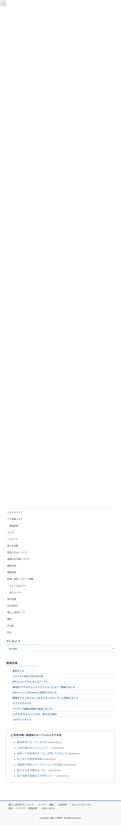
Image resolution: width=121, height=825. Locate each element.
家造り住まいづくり (17, 552)
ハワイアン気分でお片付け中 (27, 676)
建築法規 (11, 565)
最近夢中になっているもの (32, 742)
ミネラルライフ (15, 512)
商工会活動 (12, 545)
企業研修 (62, 804)
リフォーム (12, 539)
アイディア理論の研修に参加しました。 (33, 708)
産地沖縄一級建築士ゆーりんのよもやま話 (37, 735)
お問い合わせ (48, 808)
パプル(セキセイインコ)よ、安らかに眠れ (34, 714)
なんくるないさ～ (18, 585)
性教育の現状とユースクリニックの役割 (39, 764)
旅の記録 (11, 599)
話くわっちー (16, 592)
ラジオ (10, 532)
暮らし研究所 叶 (16, 612)
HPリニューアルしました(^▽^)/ (29, 681)
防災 (9, 632)
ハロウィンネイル (21, 719)
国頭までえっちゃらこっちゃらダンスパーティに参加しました (45, 697)
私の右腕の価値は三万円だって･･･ (36, 775)
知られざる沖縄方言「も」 (32, 770)
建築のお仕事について (18, 559)
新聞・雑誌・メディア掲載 (20, 578)
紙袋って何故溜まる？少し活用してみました (42, 753)
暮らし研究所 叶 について (21, 804)
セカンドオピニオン (82, 804)
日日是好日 (12, 605)
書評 (9, 619)
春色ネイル (18, 670)
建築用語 (11, 572)
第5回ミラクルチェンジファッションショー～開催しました (43, 687)
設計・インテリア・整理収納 (23, 808)
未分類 (10, 625)
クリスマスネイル (21, 703)
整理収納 (13, 525)
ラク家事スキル (15, 519)
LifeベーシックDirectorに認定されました (34, 692)
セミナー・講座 (46, 804)
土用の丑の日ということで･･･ (34, 748)
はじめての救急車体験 (29, 759)
